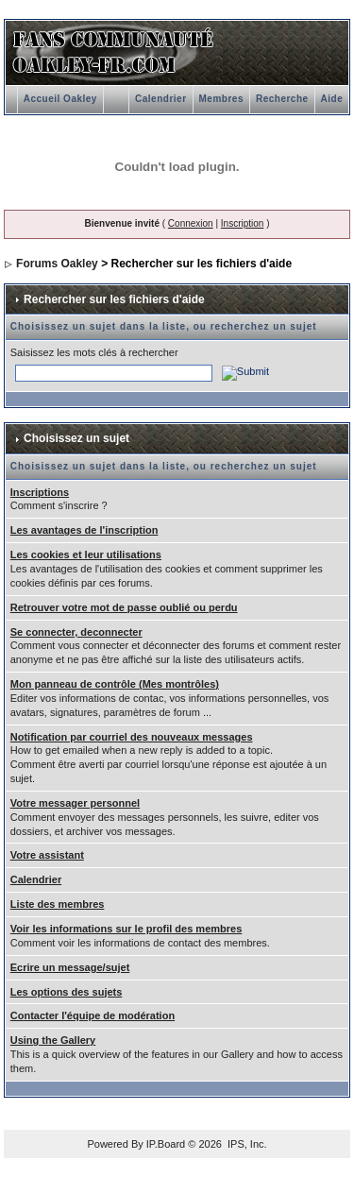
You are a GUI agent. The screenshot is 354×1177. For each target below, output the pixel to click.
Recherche (282, 99)
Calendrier (160, 99)
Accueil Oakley (60, 99)
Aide (332, 99)
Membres (221, 99)
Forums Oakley (57, 263)
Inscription (242, 223)
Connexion (190, 223)
